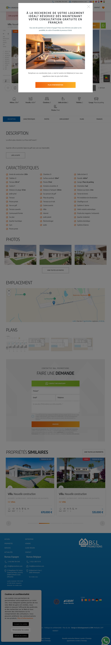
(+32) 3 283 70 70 (35, 562)
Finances (99, 119)
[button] (22, 88)
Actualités (88, 7)
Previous (14, 56)
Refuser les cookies (21, 636)
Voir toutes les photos (82, 88)
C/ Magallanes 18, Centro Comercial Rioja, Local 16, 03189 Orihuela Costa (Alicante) (15, 574)
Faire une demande (89, 25)
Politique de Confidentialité (57, 416)
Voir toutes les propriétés (93, 452)
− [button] (9, 294)
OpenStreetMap (87, 321)
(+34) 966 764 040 (59, 2)
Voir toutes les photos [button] (55, 270)
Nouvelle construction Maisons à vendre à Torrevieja (76, 638)
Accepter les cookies (20, 624)
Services (66, 7)
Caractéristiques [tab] (29, 119)
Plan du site (66, 628)
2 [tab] (44, 523)
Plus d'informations (25, 618)
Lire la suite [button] (15, 155)
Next (96, 56)
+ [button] (9, 291)
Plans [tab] (82, 119)
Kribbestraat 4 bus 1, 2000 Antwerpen (35, 571)
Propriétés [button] (47, 7)
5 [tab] (78, 523)
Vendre (58, 7)
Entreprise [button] (36, 7)
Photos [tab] (46, 119)
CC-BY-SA (101, 321)
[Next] (102, 523)
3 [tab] (55, 523)
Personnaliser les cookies (21, 630)
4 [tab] (66, 523)
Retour (101, 88)
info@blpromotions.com (78, 2)
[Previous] (8, 523)
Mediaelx (97, 628)
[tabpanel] (30, 487)
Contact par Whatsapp (55, 383)
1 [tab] (33, 523)
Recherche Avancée (67, 16)
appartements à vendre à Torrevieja (77, 641)
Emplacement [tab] (64, 119)
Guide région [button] (76, 7)
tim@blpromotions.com (36, 566)
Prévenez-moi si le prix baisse (72, 25)
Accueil (27, 7)
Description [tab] (12, 119)
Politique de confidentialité (53, 628)
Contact (97, 7)
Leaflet (74, 321)
